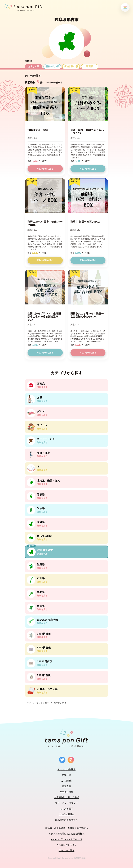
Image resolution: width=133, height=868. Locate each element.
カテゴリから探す (66, 769)
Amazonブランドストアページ (66, 839)
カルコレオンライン (66, 845)
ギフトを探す (42, 703)
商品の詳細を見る (45, 169)
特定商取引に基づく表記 (66, 797)
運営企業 (66, 786)
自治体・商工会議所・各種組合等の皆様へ (66, 828)
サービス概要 (66, 791)
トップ (28, 703)
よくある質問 (66, 808)
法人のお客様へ (66, 814)
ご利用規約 (66, 780)
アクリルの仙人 (66, 850)
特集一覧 (66, 775)
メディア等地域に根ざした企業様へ (66, 833)
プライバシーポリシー (66, 803)
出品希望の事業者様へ (66, 819)
